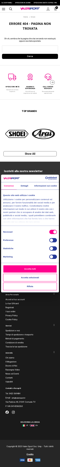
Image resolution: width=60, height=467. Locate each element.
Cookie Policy (11, 319)
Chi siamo (9, 358)
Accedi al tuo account (15, 299)
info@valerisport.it (18, 398)
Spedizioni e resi (12, 330)
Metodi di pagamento (14, 338)
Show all (30, 153)
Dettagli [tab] (24, 186)
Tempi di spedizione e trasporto (19, 334)
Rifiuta (30, 286)
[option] (12, 81)
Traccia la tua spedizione (16, 346)
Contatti (9, 378)
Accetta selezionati (30, 277)
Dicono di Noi (11, 366)
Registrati (9, 307)
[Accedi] (48, 9)
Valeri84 (9, 382)
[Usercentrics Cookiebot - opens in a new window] (45, 178)
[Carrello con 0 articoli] (56, 9)
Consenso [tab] (9, 186)
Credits (30, 454)
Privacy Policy (11, 315)
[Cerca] (10, 9)
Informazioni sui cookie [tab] (45, 186)
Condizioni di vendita (14, 342)
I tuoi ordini (10, 311)
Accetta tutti (30, 269)
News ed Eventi (12, 374)
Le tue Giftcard (12, 303)
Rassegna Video (12, 370)
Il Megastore (10, 362)
